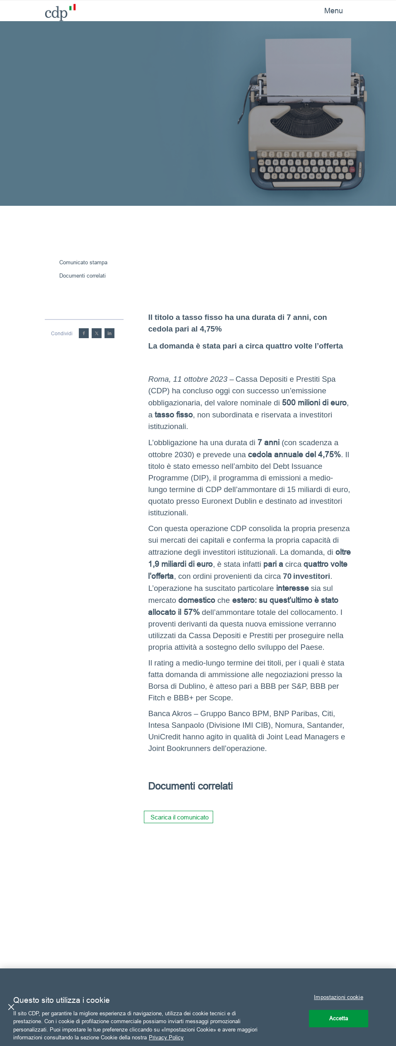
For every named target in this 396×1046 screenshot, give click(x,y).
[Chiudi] (11, 1007)
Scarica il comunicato (180, 817)
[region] (198, 1007)
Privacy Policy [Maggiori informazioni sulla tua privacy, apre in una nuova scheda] (166, 1037)
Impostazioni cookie (338, 997)
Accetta (338, 1018)
